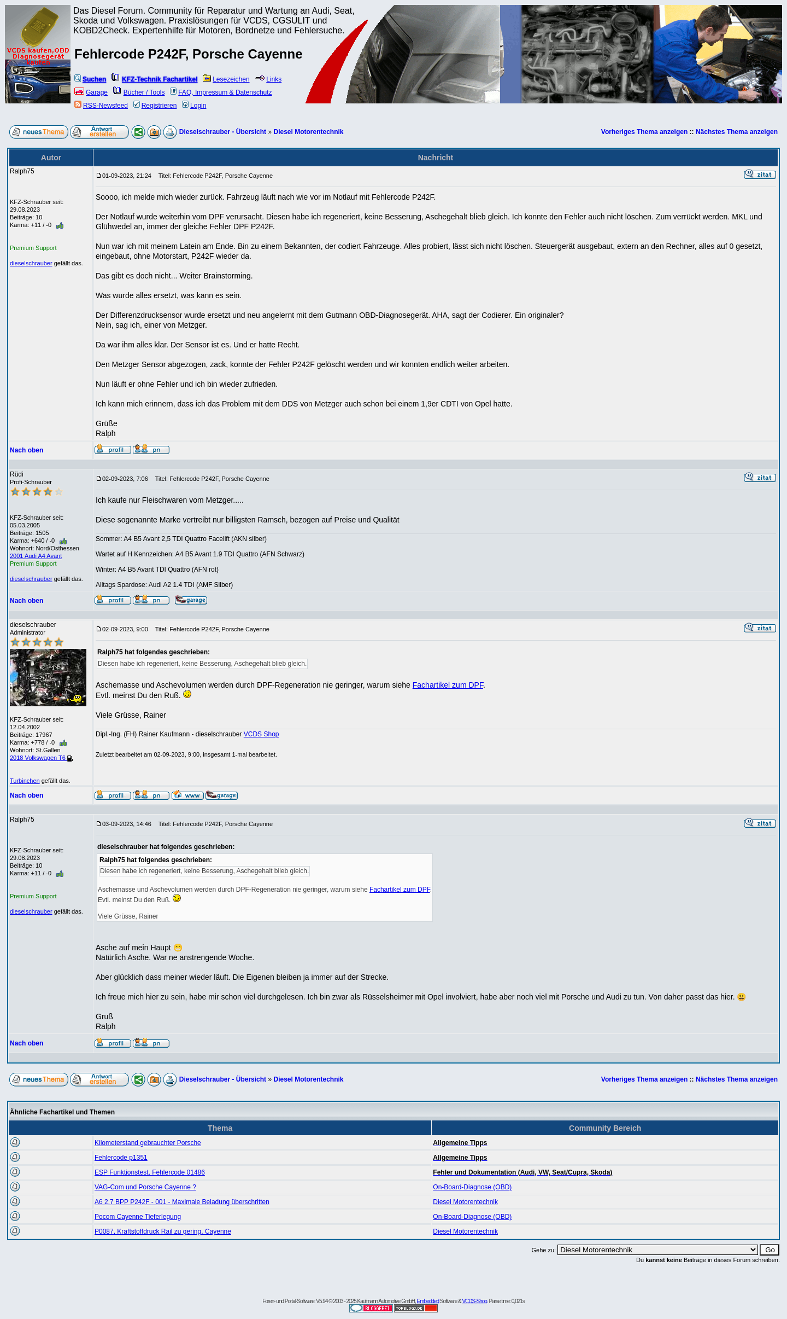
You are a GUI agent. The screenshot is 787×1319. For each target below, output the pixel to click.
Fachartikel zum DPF (448, 685)
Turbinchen (25, 780)
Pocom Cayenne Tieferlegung (138, 1217)
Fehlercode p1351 (121, 1157)
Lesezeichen (226, 79)
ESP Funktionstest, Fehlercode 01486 (150, 1172)
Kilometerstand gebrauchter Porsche (148, 1143)
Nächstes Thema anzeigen (737, 132)
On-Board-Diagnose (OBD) (472, 1187)
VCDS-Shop (474, 1301)
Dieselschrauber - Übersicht (222, 132)
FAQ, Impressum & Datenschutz (221, 92)
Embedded (428, 1301)
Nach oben (26, 450)
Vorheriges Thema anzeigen (644, 132)
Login (194, 105)
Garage (91, 92)
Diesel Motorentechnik (308, 132)
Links (268, 79)
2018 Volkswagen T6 (41, 757)
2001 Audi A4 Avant (36, 556)
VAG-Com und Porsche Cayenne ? (145, 1187)
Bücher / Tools (139, 92)
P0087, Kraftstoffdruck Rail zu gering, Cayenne (163, 1231)
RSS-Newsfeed (101, 105)
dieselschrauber (31, 263)
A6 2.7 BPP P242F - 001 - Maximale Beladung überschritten (182, 1202)
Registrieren (155, 105)
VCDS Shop (261, 734)
